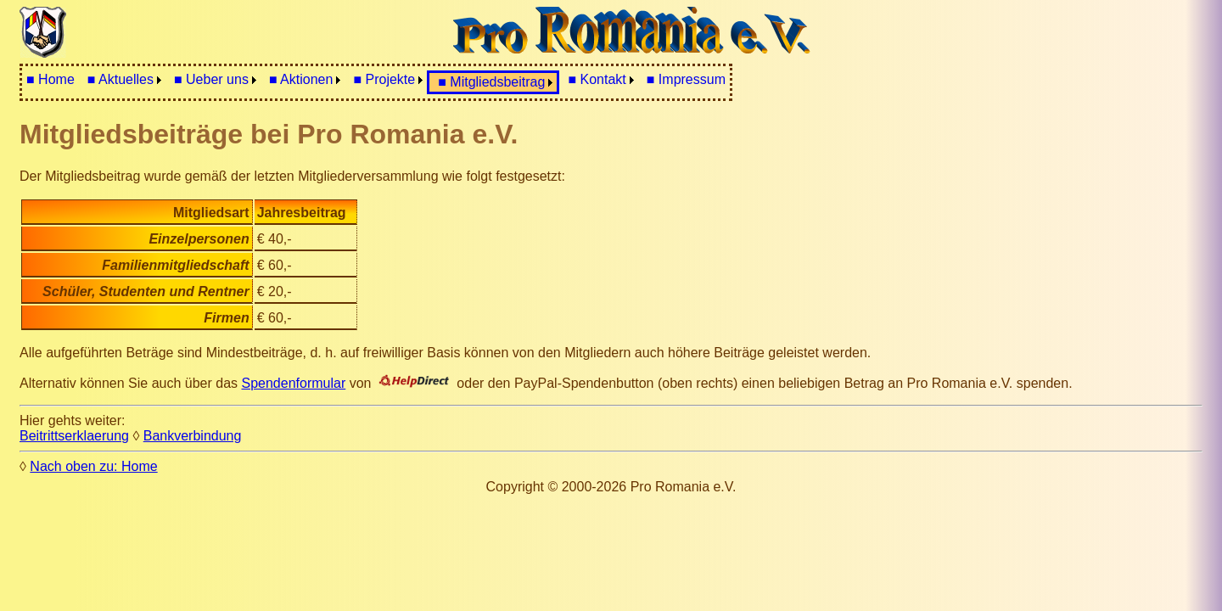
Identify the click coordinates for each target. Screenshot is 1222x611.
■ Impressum (686, 79)
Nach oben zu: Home (93, 466)
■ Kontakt (596, 79)
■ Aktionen (301, 79)
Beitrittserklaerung (74, 436)
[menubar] (376, 82)
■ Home (50, 79)
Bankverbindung (192, 436)
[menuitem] (50, 79)
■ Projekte (384, 79)
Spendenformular (294, 383)
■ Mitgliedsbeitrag (491, 82)
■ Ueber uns (211, 79)
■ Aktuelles (120, 79)
